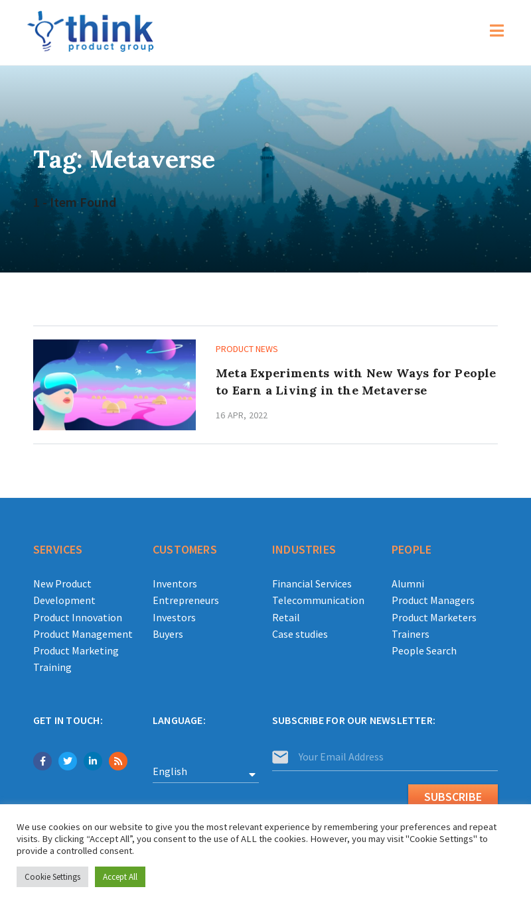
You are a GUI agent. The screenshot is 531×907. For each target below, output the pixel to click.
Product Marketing (76, 650)
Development (64, 600)
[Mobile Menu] (497, 32)
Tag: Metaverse (124, 158)
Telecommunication (318, 600)
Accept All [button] (120, 876)
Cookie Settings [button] (52, 876)
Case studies (300, 633)
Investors (174, 617)
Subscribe (453, 796)
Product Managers (433, 600)
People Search (424, 650)
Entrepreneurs (186, 600)
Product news (247, 349)
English (170, 771)
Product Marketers (434, 617)
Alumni (408, 583)
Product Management (83, 633)
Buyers (168, 633)
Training (52, 667)
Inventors (175, 583)
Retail (286, 617)
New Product (62, 583)
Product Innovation (77, 617)
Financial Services (312, 583)
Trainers (410, 633)
